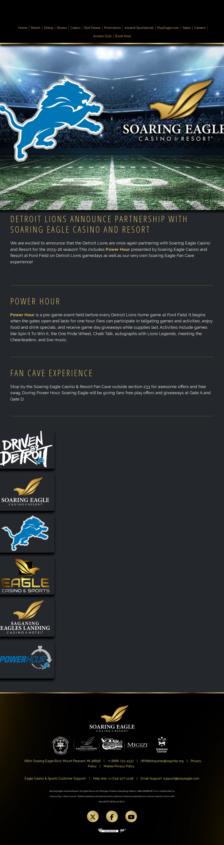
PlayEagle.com (168, 28)
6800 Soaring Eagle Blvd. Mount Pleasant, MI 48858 (62, 761)
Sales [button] (187, 28)
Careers (199, 28)
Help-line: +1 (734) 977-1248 (113, 778)
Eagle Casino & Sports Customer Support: (55, 778)
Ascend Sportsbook (139, 28)
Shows (62, 28)
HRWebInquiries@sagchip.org (162, 761)
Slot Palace (92, 28)
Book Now (123, 36)
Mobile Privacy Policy (119, 766)
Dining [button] (48, 28)
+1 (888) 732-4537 (121, 761)
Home (23, 27)
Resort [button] (35, 28)
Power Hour (118, 249)
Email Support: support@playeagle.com (170, 778)
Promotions (112, 28)
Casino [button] (75, 28)
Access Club (102, 36)
